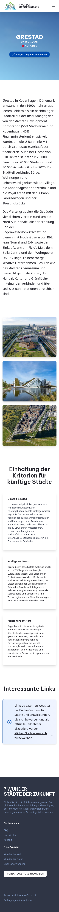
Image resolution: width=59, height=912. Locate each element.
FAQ (6, 830)
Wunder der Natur (13, 858)
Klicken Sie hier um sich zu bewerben (33, 735)
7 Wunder (29, 5)
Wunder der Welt (12, 854)
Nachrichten (10, 835)
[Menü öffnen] (53, 6)
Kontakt (8, 839)
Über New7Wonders (14, 863)
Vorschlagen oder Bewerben (25, 873)
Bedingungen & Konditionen (18, 900)
